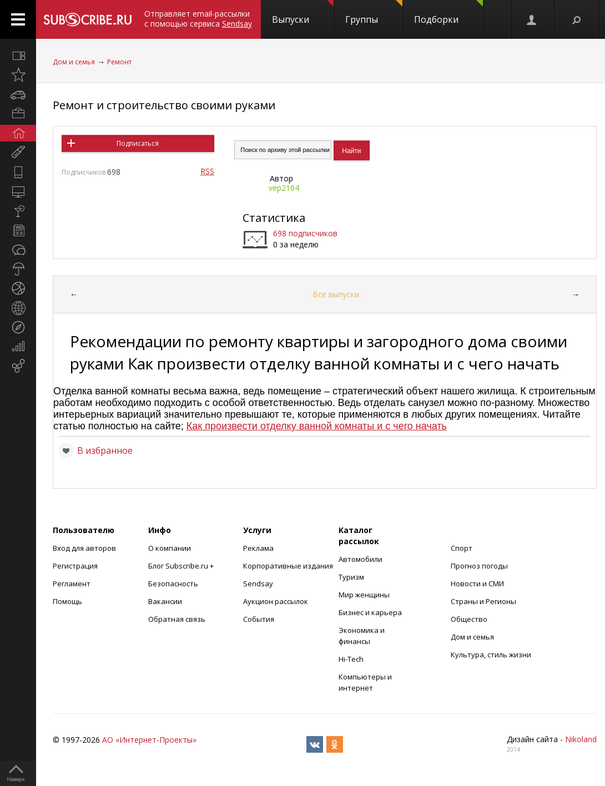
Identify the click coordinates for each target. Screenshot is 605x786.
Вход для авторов (84, 548)
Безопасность (173, 584)
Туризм (351, 577)
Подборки (448, 13)
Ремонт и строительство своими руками (164, 105)
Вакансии (165, 601)
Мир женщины (364, 595)
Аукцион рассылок (275, 601)
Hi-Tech (351, 659)
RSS (207, 171)
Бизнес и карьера (370, 612)
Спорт (461, 548)
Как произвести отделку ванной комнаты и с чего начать (316, 426)
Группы (373, 13)
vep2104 (284, 187)
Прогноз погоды (479, 566)
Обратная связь (176, 619)
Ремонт (119, 62)
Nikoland (581, 739)
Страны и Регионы (483, 601)
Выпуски (303, 13)
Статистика (274, 217)
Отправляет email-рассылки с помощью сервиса (198, 18)
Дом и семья (74, 62)
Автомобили (360, 559)
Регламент (71, 584)
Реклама (258, 548)
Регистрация (75, 566)
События (258, 619)
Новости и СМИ (477, 584)
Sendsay (258, 584)
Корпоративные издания (288, 566)
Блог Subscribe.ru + (181, 566)
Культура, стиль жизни (491, 655)
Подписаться (138, 143)
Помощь (67, 601)
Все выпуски (335, 294)
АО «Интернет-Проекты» (149, 739)
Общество (469, 619)
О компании (169, 548)
